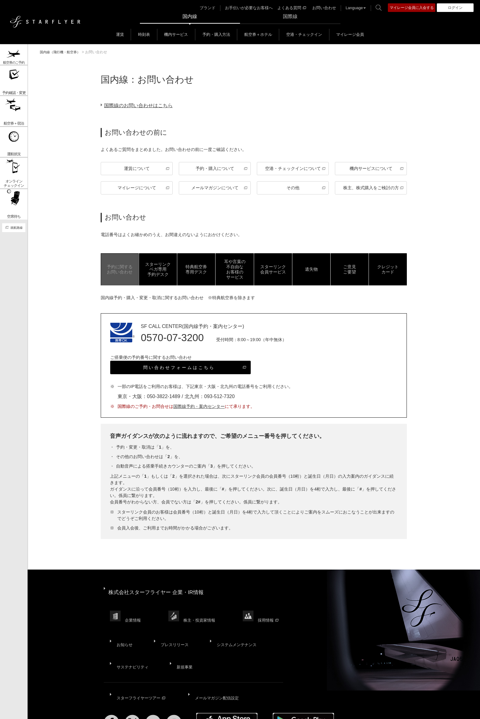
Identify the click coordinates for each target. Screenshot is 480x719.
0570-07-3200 (172, 339)
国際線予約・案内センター (199, 408)
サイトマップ (59, 709)
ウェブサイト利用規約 (181, 709)
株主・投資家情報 (202, 610)
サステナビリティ (132, 642)
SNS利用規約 (221, 709)
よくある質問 (292, 8)
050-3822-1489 (163, 398)
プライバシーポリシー (133, 709)
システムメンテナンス (229, 627)
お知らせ (123, 627)
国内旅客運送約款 (256, 709)
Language (351, 8)
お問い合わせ (323, 8)
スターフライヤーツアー (141, 666)
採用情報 (273, 610)
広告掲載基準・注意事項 (302, 709)
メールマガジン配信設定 (215, 666)
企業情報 (134, 610)
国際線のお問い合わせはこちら (143, 105)
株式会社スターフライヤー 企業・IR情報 (159, 590)
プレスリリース (170, 627)
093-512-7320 (219, 398)
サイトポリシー (92, 709)
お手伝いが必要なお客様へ (252, 8)
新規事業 (180, 642)
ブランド (213, 8)
